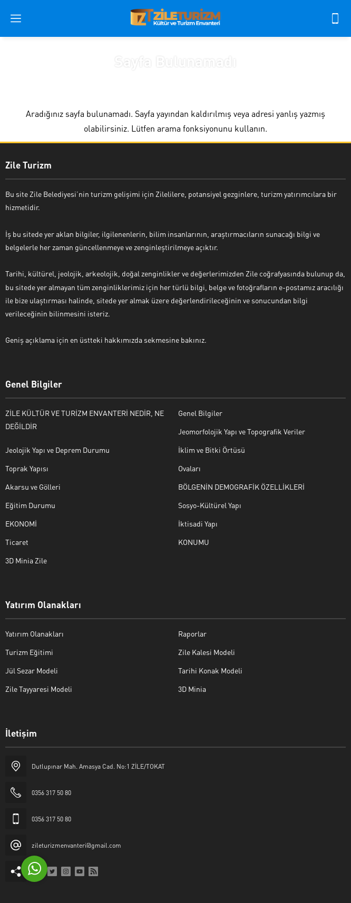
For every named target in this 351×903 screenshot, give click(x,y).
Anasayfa (143, 80)
